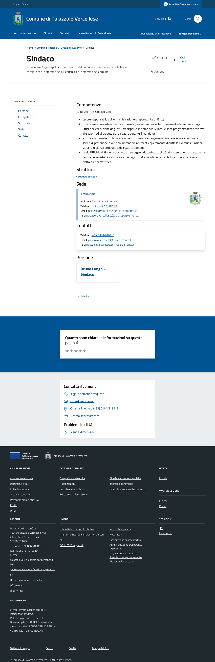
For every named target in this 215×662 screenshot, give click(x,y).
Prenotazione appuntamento (126, 557)
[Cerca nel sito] (196, 19)
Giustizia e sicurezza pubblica (125, 478)
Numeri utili (16, 591)
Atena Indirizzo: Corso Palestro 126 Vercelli (82, 537)
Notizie (163, 478)
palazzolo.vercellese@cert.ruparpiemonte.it (113, 215)
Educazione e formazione (74, 494)
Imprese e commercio (121, 484)
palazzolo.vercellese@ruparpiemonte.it (112, 210)
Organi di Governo (71, 48)
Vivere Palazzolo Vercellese (94, 33)
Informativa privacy (120, 529)
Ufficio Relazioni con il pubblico (77, 529)
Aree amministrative (21, 478)
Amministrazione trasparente (126, 545)
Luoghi (163, 501)
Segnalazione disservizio (123, 553)
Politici (13, 505)
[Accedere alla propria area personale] (181, 4)
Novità (48, 33)
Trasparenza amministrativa (156, 33)
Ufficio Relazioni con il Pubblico (27, 580)
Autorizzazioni (67, 484)
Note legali (116, 534)
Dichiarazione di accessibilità (125, 540)
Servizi (64, 33)
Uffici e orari (16, 585)
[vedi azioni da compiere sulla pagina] (180, 59)
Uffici (13, 511)
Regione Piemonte (22, 4)
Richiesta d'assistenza (122, 561)
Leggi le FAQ (116, 549)
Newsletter (165, 533)
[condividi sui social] (159, 58)
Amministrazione (25, 33)
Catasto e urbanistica (71, 489)
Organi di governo (20, 494)
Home (30, 48)
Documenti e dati (19, 484)
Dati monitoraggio (20, 648)
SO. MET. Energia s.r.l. (71, 545)
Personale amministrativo (24, 500)
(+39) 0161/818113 (104, 206)
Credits (72, 648)
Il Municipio (87, 194)
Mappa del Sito (100, 648)
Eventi (162, 506)
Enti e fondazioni (19, 489)
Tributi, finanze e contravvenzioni (128, 489)
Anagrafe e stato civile (72, 478)
